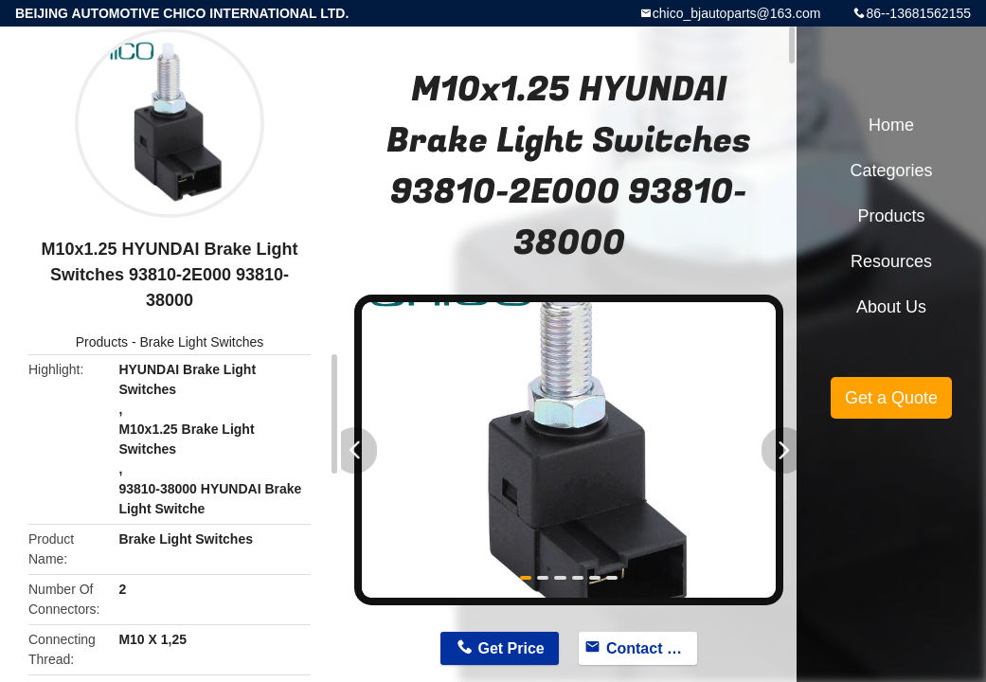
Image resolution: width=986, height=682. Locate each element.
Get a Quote (891, 397)
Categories (891, 170)
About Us (891, 306)
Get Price (511, 648)
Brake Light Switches (201, 342)
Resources (891, 261)
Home (891, 125)
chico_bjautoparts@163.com (737, 13)
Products (102, 342)
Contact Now (651, 648)
